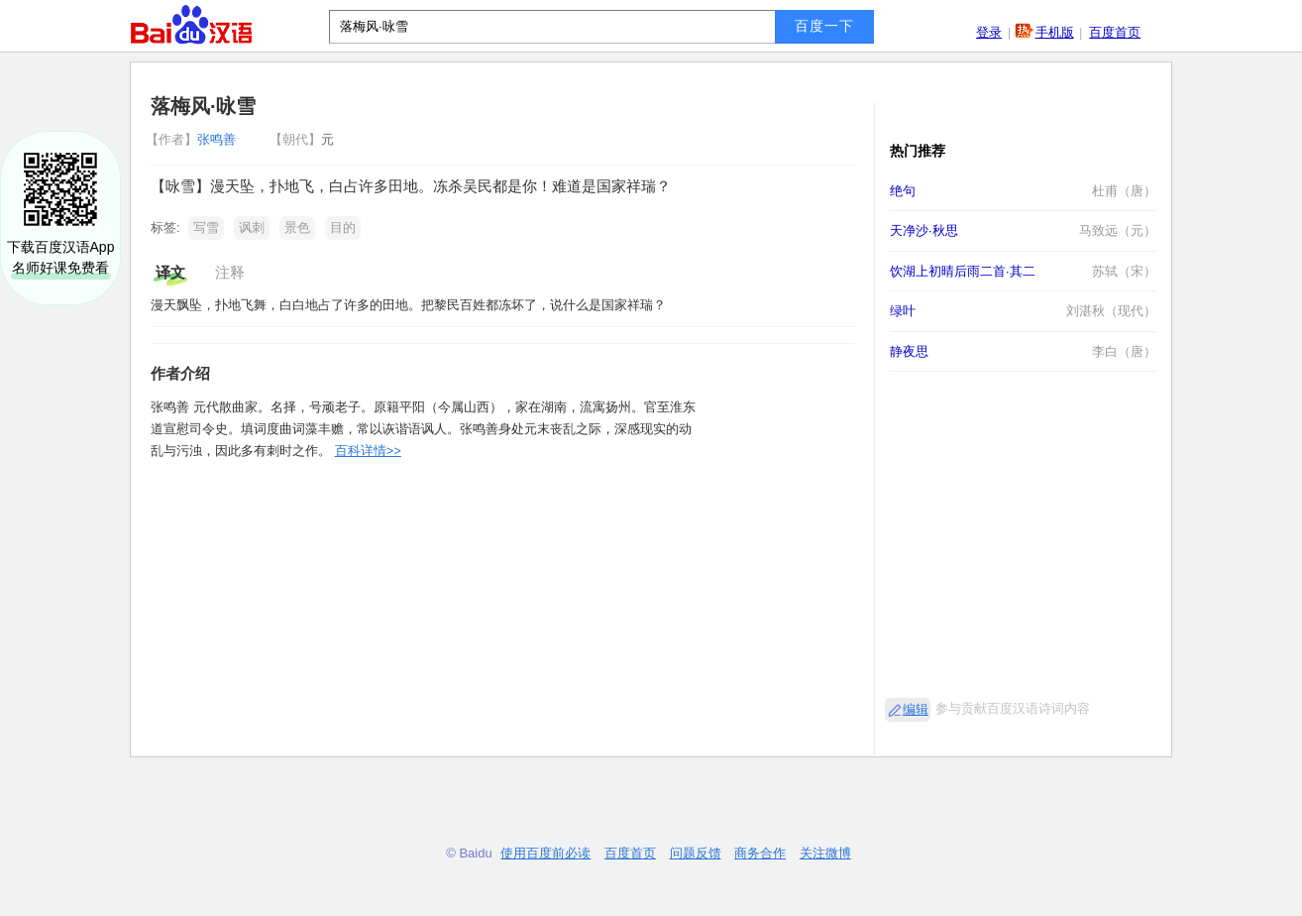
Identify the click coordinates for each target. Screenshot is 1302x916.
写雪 (206, 227)
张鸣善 (193, 139)
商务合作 (760, 853)
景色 (297, 227)
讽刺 (252, 227)
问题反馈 (695, 853)
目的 (343, 227)
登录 (989, 32)
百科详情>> (368, 450)
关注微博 (825, 853)
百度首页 (1114, 32)
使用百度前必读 (545, 853)
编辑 (915, 709)
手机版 (1054, 32)
